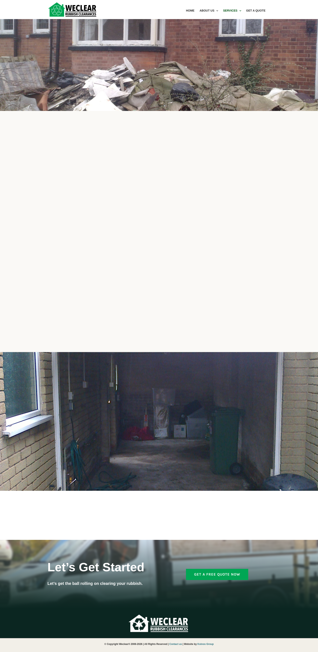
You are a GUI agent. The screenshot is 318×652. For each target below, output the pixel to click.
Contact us (175, 644)
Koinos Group (206, 644)
